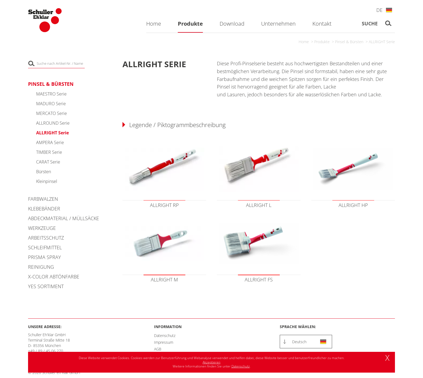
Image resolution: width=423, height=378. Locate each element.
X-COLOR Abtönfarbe (53, 276)
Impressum (163, 342)
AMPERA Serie (50, 142)
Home (304, 41)
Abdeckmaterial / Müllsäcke (63, 218)
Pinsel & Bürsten (349, 41)
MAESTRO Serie (51, 94)
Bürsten (43, 172)
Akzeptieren (211, 362)
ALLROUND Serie (53, 123)
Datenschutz (164, 335)
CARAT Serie (48, 162)
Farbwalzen (43, 199)
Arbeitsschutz (46, 237)
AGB (157, 349)
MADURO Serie (51, 104)
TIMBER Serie (49, 152)
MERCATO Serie (51, 113)
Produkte (322, 41)
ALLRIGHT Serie (382, 41)
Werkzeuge (42, 228)
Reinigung (41, 267)
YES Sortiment (46, 286)
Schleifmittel (45, 247)
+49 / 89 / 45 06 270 (45, 350)
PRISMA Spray (44, 257)
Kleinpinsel (46, 181)
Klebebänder (44, 208)
